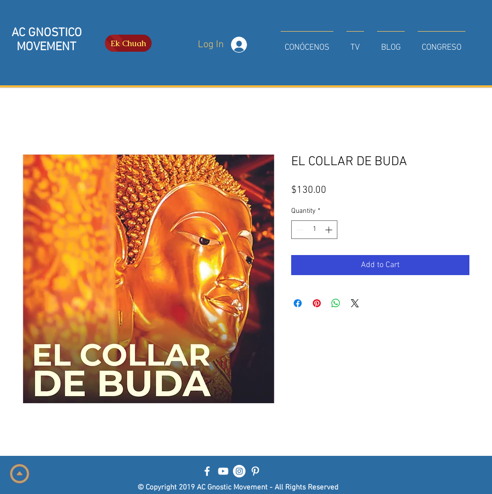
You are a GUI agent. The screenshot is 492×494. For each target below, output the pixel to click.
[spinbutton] (314, 229)
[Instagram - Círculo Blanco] (239, 471)
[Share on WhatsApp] (336, 303)
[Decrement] (299, 229)
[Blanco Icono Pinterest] (255, 471)
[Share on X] (355, 303)
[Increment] (329, 229)
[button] (307, 43)
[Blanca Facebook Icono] (207, 471)
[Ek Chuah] (128, 43)
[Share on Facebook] (298, 303)
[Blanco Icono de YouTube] (223, 471)
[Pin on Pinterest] (317, 303)
